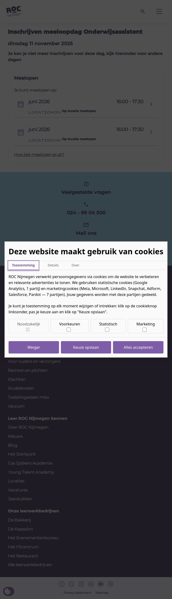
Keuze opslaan (86, 347)
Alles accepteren (138, 347)
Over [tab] (75, 265)
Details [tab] (53, 265)
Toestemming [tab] (23, 265)
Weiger (33, 347)
